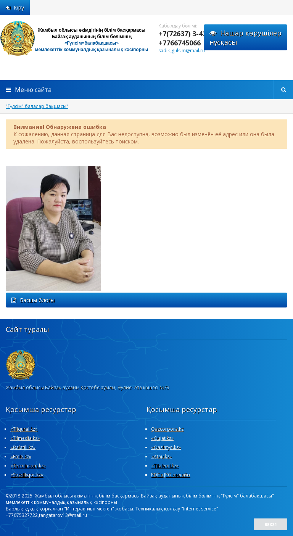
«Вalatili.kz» (22, 447)
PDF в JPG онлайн (170, 475)
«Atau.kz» (161, 456)
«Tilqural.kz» (23, 429)
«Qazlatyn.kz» (166, 447)
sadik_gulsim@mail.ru (181, 50)
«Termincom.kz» (28, 465)
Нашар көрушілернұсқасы (245, 37)
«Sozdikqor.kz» (26, 475)
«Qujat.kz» (162, 438)
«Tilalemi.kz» (165, 465)
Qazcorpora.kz (167, 429)
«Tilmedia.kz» (25, 438)
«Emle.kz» (20, 456)
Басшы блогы (33, 300)
